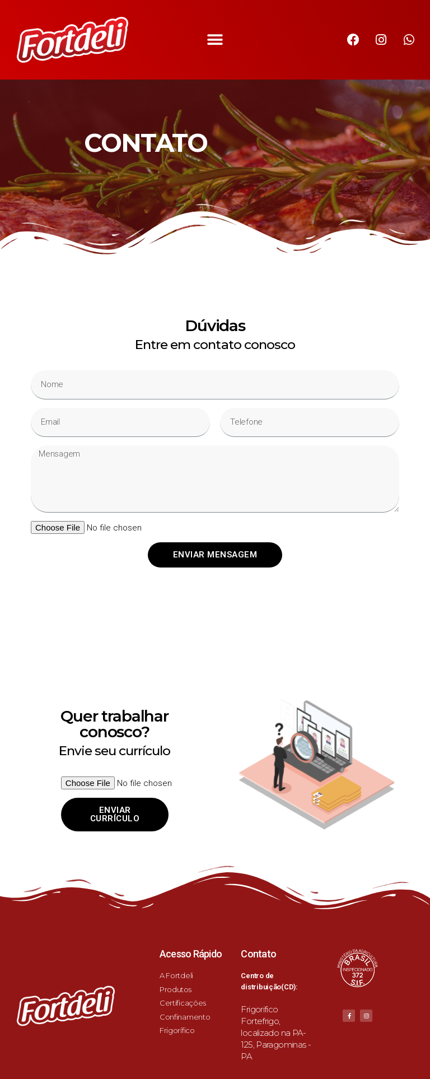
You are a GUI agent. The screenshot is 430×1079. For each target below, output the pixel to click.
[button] (215, 40)
